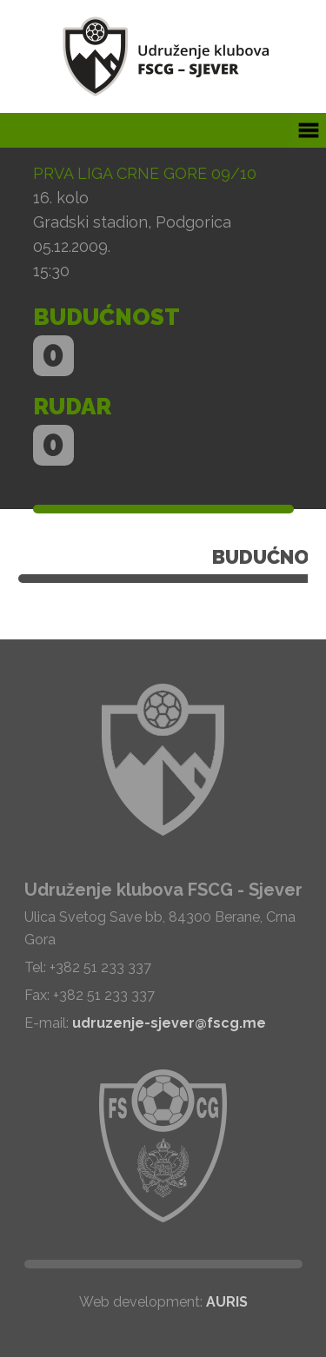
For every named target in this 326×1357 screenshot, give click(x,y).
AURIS (227, 1302)
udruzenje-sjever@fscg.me (169, 1023)
